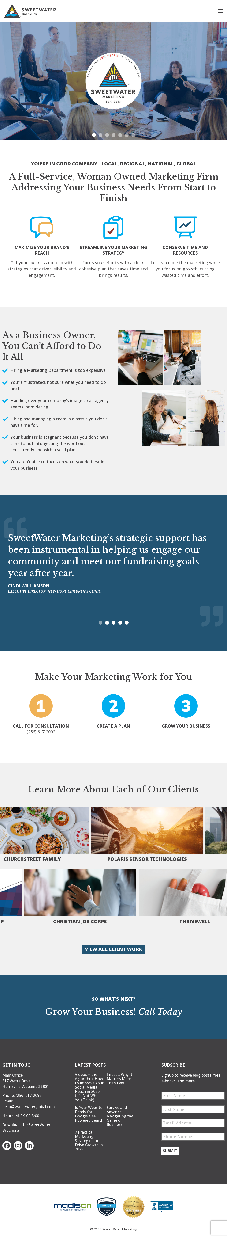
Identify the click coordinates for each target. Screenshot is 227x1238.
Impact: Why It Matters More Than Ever (119, 1079)
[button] (220, 11)
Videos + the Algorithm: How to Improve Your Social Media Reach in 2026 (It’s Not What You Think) (89, 1087)
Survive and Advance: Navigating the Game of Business (120, 1116)
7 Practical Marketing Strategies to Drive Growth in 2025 (89, 1141)
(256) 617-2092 (28, 1095)
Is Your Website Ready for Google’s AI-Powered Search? (90, 1114)
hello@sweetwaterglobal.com (28, 1106)
